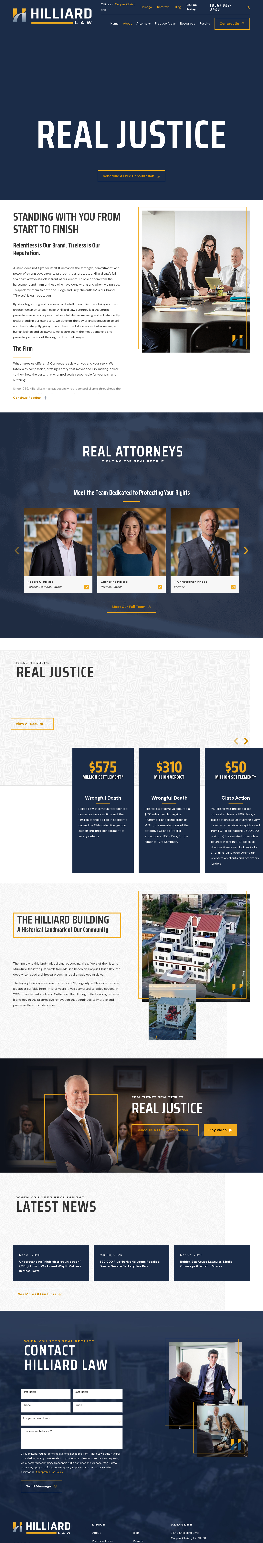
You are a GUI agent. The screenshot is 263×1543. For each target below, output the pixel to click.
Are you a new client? (36, 1418)
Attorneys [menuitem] (143, 24)
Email (78, 1405)
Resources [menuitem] (187, 24)
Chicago (146, 7)
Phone (27, 1405)
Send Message (41, 1486)
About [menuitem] (127, 24)
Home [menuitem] (114, 24)
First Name (30, 1392)
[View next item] (246, 741)
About (96, 1533)
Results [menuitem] (205, 24)
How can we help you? (37, 1431)
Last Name (82, 1392)
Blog (178, 7)
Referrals (163, 7)
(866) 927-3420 (221, 7)
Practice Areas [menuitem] (165, 24)
